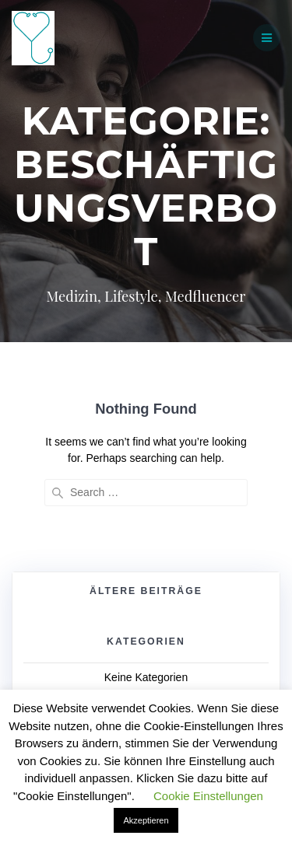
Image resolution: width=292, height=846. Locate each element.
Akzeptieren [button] (145, 820)
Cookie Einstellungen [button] (208, 795)
